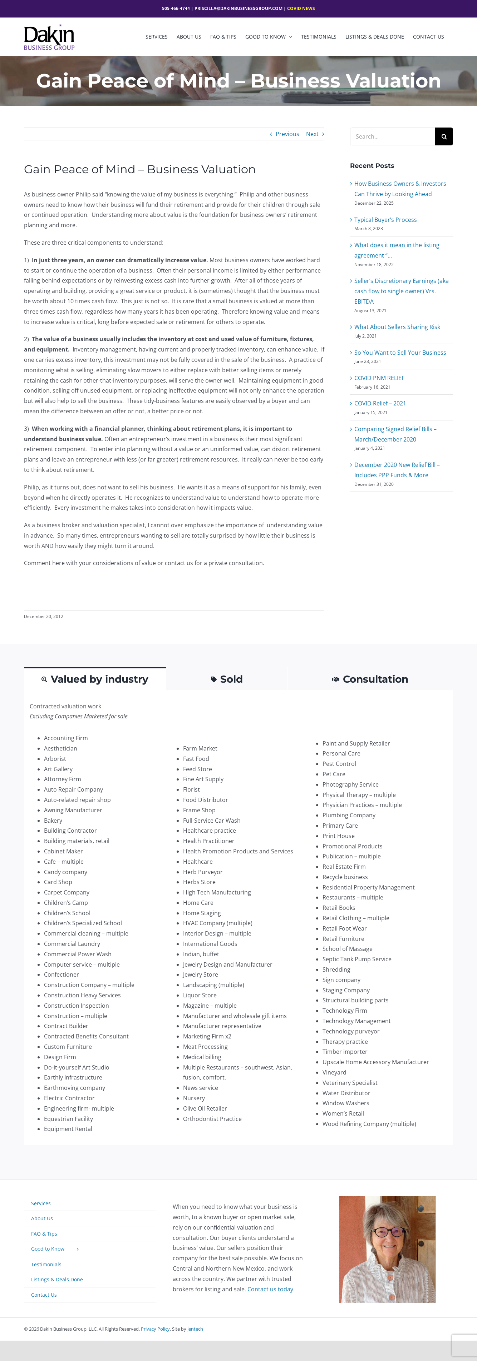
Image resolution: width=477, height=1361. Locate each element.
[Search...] (392, 136)
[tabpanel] (238, 918)
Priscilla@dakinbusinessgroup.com (238, 8)
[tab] (95, 678)
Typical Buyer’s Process (385, 220)
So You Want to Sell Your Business (400, 353)
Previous (287, 134)
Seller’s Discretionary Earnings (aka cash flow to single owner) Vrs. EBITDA (401, 291)
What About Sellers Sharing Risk (397, 327)
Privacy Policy (155, 1329)
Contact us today (270, 1289)
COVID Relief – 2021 (380, 403)
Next (312, 134)
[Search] (444, 136)
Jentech (195, 1329)
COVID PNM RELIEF (379, 378)
